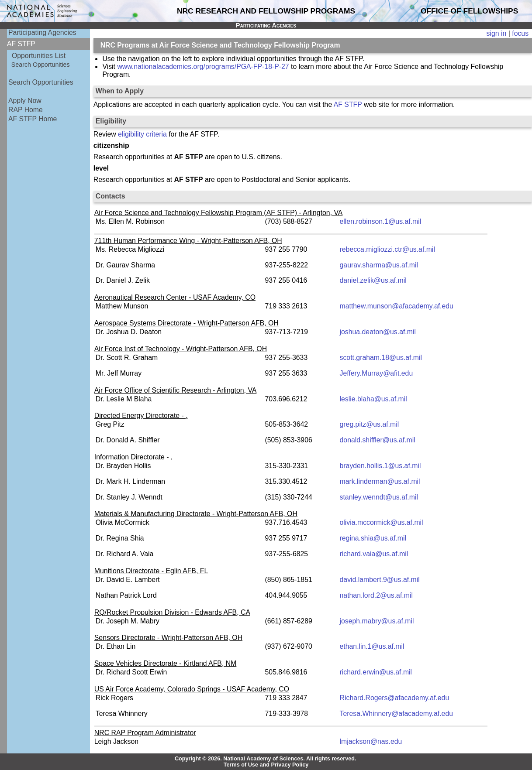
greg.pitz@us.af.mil (369, 424)
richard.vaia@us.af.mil (374, 554)
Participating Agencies (42, 32)
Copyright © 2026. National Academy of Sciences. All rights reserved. (265, 759)
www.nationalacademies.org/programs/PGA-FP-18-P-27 (203, 66)
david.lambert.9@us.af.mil (380, 579)
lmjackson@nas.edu (371, 741)
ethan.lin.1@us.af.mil (372, 646)
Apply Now (24, 100)
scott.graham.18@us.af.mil (381, 357)
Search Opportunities (40, 64)
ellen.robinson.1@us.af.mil (380, 221)
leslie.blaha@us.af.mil (373, 399)
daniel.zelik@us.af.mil (373, 280)
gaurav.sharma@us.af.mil (379, 265)
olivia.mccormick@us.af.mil (381, 522)
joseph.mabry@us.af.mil (377, 621)
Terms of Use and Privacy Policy (266, 765)
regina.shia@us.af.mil (373, 538)
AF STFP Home (32, 119)
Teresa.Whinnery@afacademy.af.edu (396, 713)
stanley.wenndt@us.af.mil (379, 497)
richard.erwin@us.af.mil (376, 672)
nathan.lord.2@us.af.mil (376, 595)
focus (520, 33)
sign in (497, 33)
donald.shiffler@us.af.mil (377, 440)
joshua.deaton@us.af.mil (378, 331)
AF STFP (348, 104)
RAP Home (25, 109)
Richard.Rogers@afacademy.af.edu (394, 698)
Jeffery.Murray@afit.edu (376, 373)
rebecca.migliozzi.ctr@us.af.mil (387, 249)
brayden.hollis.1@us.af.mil (380, 465)
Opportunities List (39, 55)
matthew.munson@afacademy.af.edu (396, 306)
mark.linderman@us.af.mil (380, 481)
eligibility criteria (142, 134)
